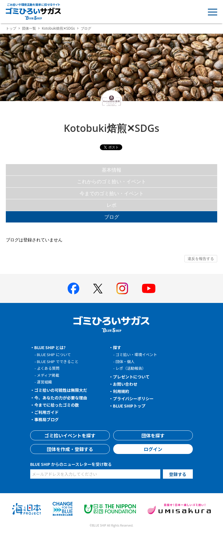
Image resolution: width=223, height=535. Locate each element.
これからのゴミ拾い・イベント (111, 181)
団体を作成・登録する (70, 449)
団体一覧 (29, 28)
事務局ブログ (46, 419)
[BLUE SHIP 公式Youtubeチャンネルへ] (148, 288)
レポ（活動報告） (131, 368)
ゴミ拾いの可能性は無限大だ (60, 390)
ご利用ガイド (46, 412)
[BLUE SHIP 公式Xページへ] (97, 288)
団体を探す (153, 435)
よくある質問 (48, 368)
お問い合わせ (125, 384)
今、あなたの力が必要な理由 (60, 398)
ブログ (111, 216)
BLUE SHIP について (54, 354)
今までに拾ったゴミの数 (56, 405)
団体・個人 (125, 361)
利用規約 (121, 391)
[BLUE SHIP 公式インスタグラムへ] (122, 288)
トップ (11, 28)
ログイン (153, 449)
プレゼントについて (131, 377)
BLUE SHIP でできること (57, 361)
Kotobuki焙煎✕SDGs (58, 28)
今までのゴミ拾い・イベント (112, 193)
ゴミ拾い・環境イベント (136, 354)
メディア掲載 (48, 375)
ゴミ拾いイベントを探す (70, 435)
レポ (111, 205)
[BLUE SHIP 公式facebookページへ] (73, 288)
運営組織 (44, 382)
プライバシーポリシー (133, 398)
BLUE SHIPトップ (129, 406)
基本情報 (111, 169)
